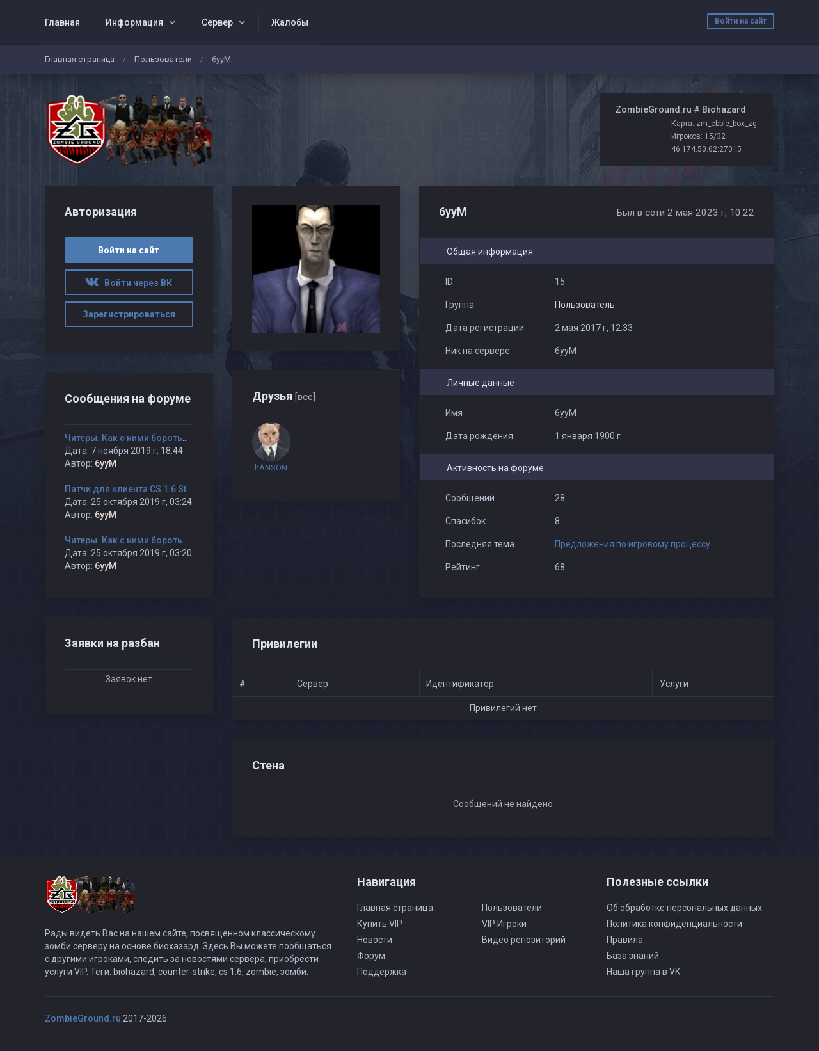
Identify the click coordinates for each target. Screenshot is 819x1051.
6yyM (105, 463)
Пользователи (163, 59)
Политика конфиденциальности (674, 924)
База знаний (633, 956)
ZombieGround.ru (83, 1018)
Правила (625, 940)
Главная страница (80, 59)
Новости (374, 940)
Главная (62, 22)
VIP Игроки (504, 924)
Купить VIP (379, 924)
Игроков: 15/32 (698, 136)
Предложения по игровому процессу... (635, 544)
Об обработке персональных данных (684, 908)
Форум (371, 956)
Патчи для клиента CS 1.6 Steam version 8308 (163, 489)
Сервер (217, 22)
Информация (134, 22)
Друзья (283, 396)
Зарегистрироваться (129, 314)
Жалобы (289, 22)
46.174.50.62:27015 (706, 149)
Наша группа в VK (643, 972)
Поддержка (381, 972)
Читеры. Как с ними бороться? (131, 438)
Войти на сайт (741, 21)
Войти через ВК (128, 283)
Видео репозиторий (524, 940)
